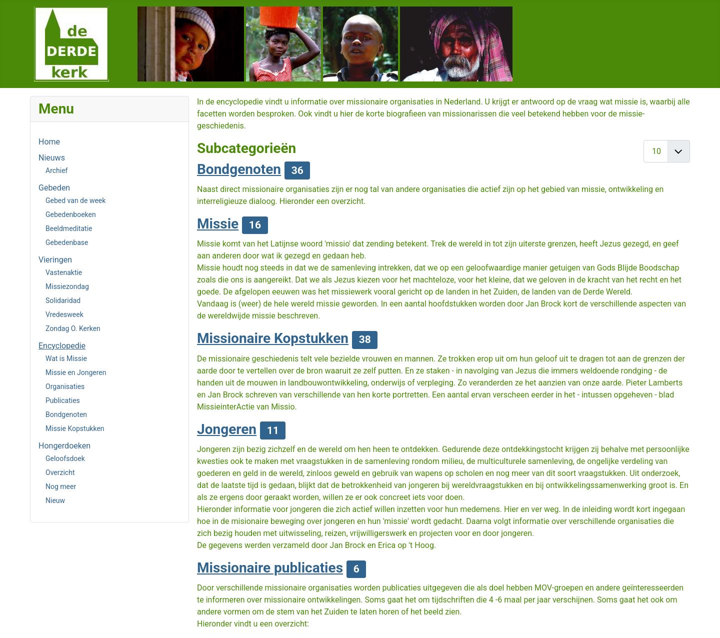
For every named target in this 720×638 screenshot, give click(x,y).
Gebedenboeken (71, 214)
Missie (217, 224)
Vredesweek (65, 314)
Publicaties (63, 400)
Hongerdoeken (64, 445)
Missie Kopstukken (75, 428)
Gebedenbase (67, 242)
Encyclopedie (62, 345)
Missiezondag (67, 286)
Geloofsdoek (65, 458)
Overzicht (60, 472)
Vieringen (55, 259)
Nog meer (61, 486)
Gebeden (54, 187)
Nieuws (51, 157)
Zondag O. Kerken (73, 328)
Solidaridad (63, 300)
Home (49, 141)
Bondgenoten (66, 414)
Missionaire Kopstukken (272, 338)
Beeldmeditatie (69, 228)
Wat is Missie (66, 358)
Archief (57, 170)
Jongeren (226, 429)
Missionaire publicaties (270, 568)
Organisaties (65, 386)
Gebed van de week (76, 200)
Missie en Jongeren (76, 372)
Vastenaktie (64, 272)
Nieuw (55, 500)
